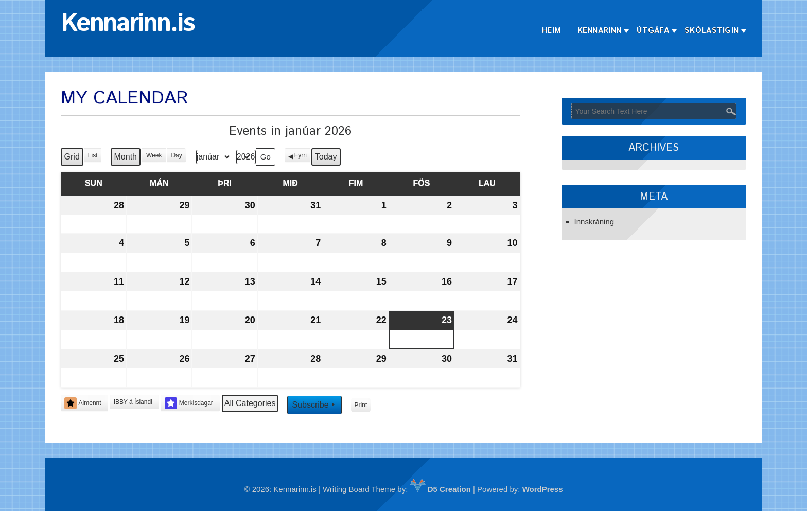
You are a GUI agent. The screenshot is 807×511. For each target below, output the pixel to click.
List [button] (94, 157)
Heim (551, 30)
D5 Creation (440, 489)
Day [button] (176, 155)
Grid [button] (72, 159)
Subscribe (314, 404)
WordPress (542, 489)
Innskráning (594, 221)
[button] (134, 402)
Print (360, 406)
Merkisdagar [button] (189, 403)
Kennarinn (599, 30)
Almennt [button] (82, 403)
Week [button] (154, 155)
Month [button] (125, 156)
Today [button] (326, 156)
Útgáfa (653, 30)
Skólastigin (712, 30)
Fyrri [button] (300, 155)
